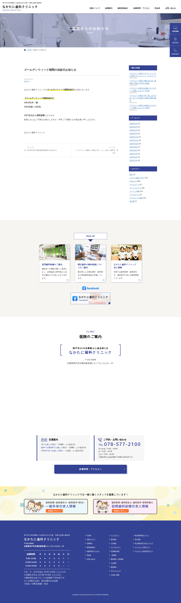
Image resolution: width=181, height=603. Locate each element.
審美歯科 (113, 567)
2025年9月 (134, 147)
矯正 (131, 174)
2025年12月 (134, 137)
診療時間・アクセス (141, 8)
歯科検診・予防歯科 (117, 559)
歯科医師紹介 (123, 8)
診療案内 (108, 8)
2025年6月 (134, 157)
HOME (29, 50)
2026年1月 (134, 134)
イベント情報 (135, 191)
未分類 (132, 201)
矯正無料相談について (142, 535)
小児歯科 (113, 563)
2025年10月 (134, 144)
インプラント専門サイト (142, 547)
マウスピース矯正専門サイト (144, 551)
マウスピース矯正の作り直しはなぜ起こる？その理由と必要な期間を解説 (143, 98)
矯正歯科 (113, 539)
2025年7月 (134, 154)
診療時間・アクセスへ (90, 469)
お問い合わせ (170, 8)
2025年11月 (134, 140)
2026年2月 (134, 130)
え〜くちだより (135, 188)
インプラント (115, 535)
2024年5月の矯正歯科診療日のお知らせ (47, 148)
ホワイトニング (116, 571)
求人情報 (137, 539)
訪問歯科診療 (115, 551)
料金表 (157, 8)
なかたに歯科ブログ (137, 178)
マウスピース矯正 (136, 198)
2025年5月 (134, 160)
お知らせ (27, 81)
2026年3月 (134, 127)
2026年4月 (134, 124)
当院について (94, 8)
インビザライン (116, 547)
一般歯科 (113, 555)
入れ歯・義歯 (115, 574)
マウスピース (135, 184)
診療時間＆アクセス (93, 551)
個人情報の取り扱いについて (144, 543)
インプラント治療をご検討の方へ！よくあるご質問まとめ (94, 150)
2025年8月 (134, 150)
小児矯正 (113, 543)
